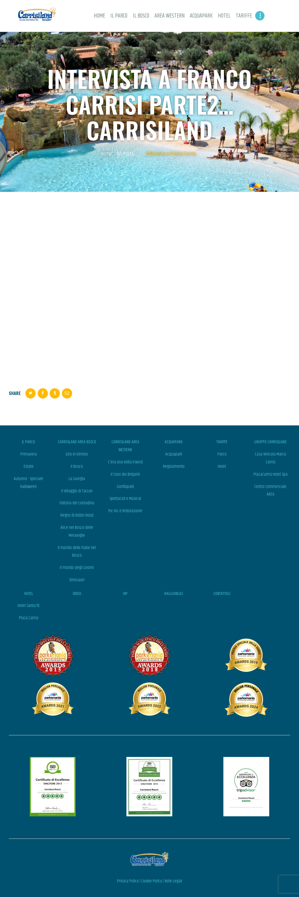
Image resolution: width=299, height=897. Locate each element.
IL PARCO (28, 442)
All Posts (125, 154)
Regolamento (174, 466)
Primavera (28, 454)
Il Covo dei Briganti (125, 474)
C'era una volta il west (125, 462)
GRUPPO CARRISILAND (270, 442)
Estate (29, 466)
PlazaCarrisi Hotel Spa (270, 474)
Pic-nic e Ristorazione (125, 511)
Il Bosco (77, 466)
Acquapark (173, 454)
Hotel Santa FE (29, 605)
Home (106, 154)
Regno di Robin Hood (76, 515)
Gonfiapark (125, 486)
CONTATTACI (221, 593)
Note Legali (173, 881)
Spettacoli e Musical (125, 498)
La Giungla (77, 478)
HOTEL (28, 593)
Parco (222, 454)
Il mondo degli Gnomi (77, 567)
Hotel (222, 466)
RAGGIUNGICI (173, 593)
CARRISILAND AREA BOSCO (77, 442)
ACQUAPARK (173, 442)
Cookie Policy (151, 881)
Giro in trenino (77, 454)
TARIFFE (221, 442)
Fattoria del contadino (77, 503)
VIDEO (77, 593)
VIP (125, 593)
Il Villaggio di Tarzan (77, 491)
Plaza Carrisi (28, 618)
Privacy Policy (128, 881)
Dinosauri (76, 580)
